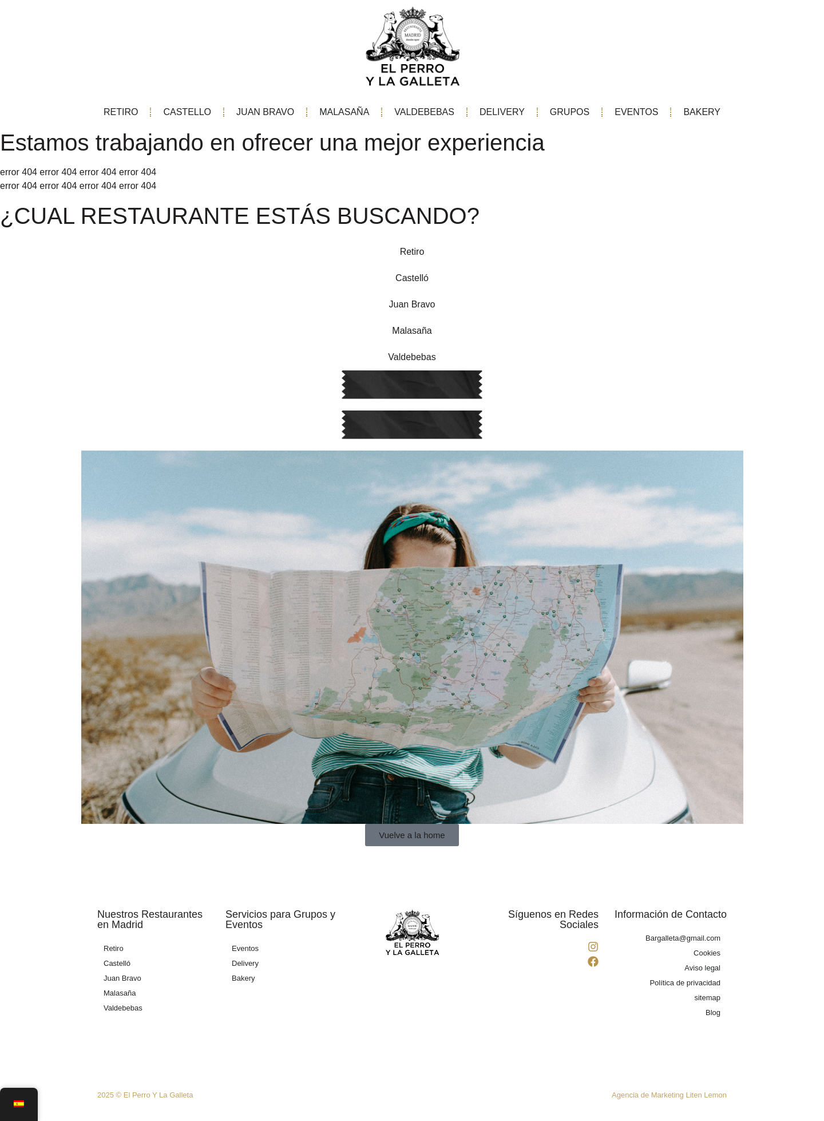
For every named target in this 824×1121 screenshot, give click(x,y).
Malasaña (411, 330)
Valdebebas (411, 357)
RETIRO (121, 112)
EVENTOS (636, 112)
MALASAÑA (344, 112)
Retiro (412, 251)
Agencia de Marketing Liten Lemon (669, 1095)
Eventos (245, 948)
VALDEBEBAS (424, 112)
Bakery (243, 978)
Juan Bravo (412, 304)
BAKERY (701, 112)
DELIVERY (502, 112)
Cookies (707, 953)
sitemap (707, 997)
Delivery (245, 963)
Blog (713, 1012)
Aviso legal (702, 968)
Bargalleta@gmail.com (682, 938)
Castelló (412, 278)
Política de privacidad (684, 982)
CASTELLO (187, 112)
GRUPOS (569, 112)
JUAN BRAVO (265, 112)
